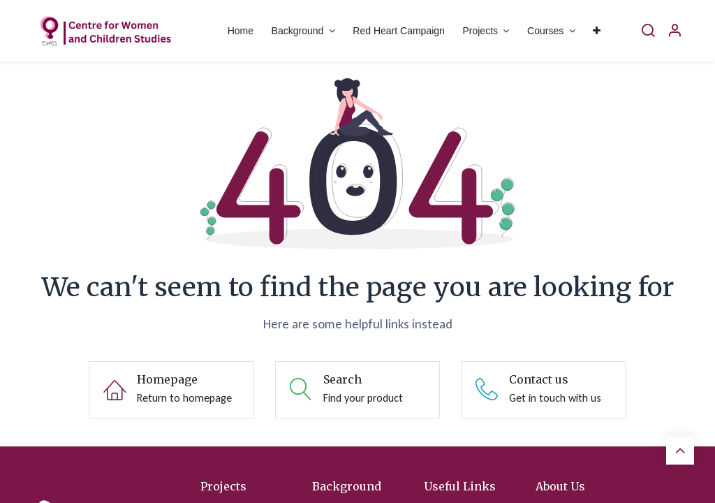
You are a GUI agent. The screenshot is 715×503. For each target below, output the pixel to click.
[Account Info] (674, 31)
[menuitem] (241, 31)
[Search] (648, 31)
